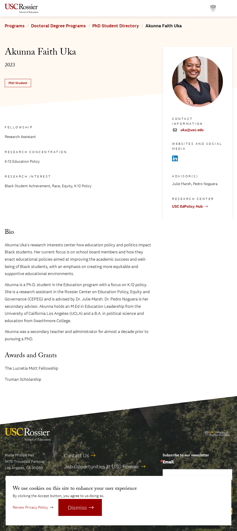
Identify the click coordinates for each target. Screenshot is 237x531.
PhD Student (17, 83)
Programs (14, 26)
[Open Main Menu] (227, 8)
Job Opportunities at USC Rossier (101, 466)
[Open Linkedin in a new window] (175, 158)
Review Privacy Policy (30, 507)
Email (168, 462)
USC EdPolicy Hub (187, 206)
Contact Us (76, 455)
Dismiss (77, 507)
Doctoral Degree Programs (58, 26)
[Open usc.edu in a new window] (213, 8)
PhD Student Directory (115, 26)
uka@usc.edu (192, 130)
